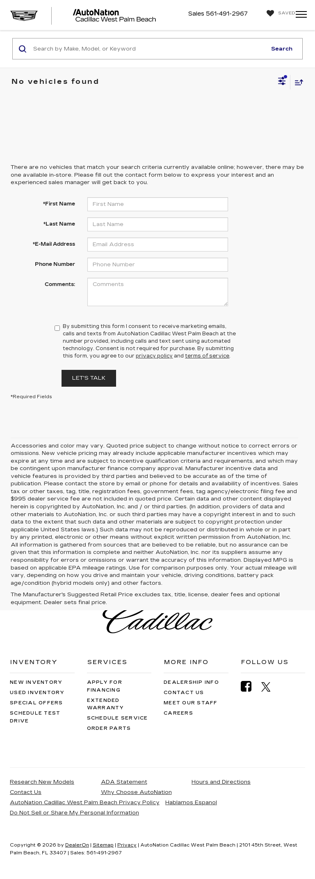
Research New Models (42, 782)
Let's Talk (88, 378)
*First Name (59, 204)
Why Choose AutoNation (136, 792)
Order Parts (109, 728)
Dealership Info (191, 682)
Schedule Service (117, 718)
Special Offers (36, 703)
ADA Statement (124, 782)
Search (281, 48)
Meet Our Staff (191, 703)
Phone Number (55, 264)
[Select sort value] (297, 82)
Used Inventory (37, 692)
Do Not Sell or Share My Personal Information (74, 813)
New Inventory (36, 682)
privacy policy (154, 356)
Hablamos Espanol (191, 802)
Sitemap (103, 845)
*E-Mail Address (54, 244)
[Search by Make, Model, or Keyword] (148, 49)
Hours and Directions (221, 782)
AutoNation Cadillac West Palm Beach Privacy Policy (85, 802)
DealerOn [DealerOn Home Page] (77, 845)
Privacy (127, 845)
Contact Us (184, 692)
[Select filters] (282, 82)
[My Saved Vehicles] (278, 13)
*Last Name (59, 224)
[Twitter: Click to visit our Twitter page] (270, 686)
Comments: (60, 284)
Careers (178, 713)
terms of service (207, 356)
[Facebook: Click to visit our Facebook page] (250, 686)
